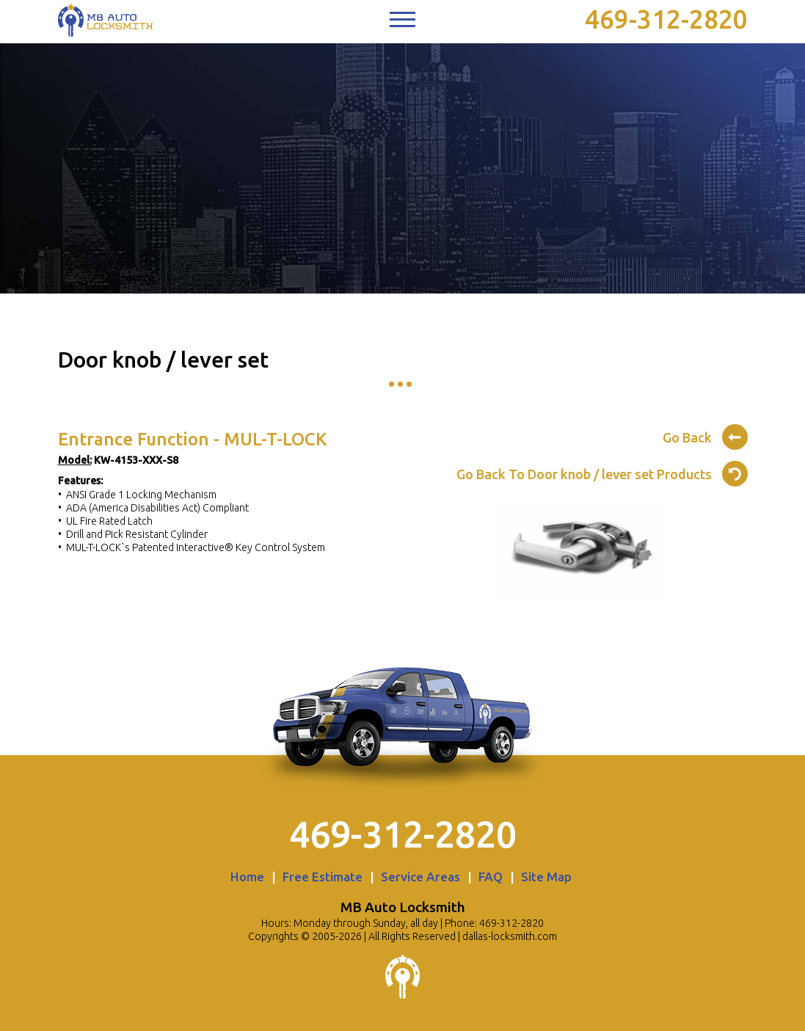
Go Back (705, 435)
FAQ (490, 877)
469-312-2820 (666, 19)
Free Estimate (323, 877)
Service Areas (420, 877)
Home (247, 877)
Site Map (546, 877)
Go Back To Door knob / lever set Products (602, 472)
